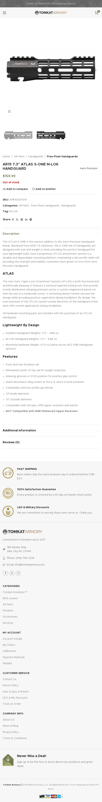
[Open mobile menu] (4, 12)
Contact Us (9, 679)
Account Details (12, 639)
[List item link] (51, 558)
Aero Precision (89, 168)
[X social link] (17, 219)
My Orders (9, 645)
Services (8, 623)
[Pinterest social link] (21, 219)
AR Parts (19, 156)
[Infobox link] (51, 474)
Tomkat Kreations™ (15, 592)
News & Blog (10, 726)
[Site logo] (51, 13)
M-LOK (13, 211)
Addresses (9, 651)
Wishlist (7, 663)
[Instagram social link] (18, 573)
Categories (11, 586)
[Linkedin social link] (26, 219)
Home (6, 156)
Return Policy (11, 685)
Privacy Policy (11, 732)
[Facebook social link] (13, 219)
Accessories (10, 617)
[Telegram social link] (30, 219)
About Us (8, 720)
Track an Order (12, 704)
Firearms (8, 610)
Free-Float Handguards (62, 156)
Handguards (35, 156)
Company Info (13, 713)
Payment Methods (14, 657)
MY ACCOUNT (12, 633)
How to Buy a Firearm (16, 692)
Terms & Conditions (15, 738)
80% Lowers (10, 598)
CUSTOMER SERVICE (16, 673)
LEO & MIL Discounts (15, 698)
